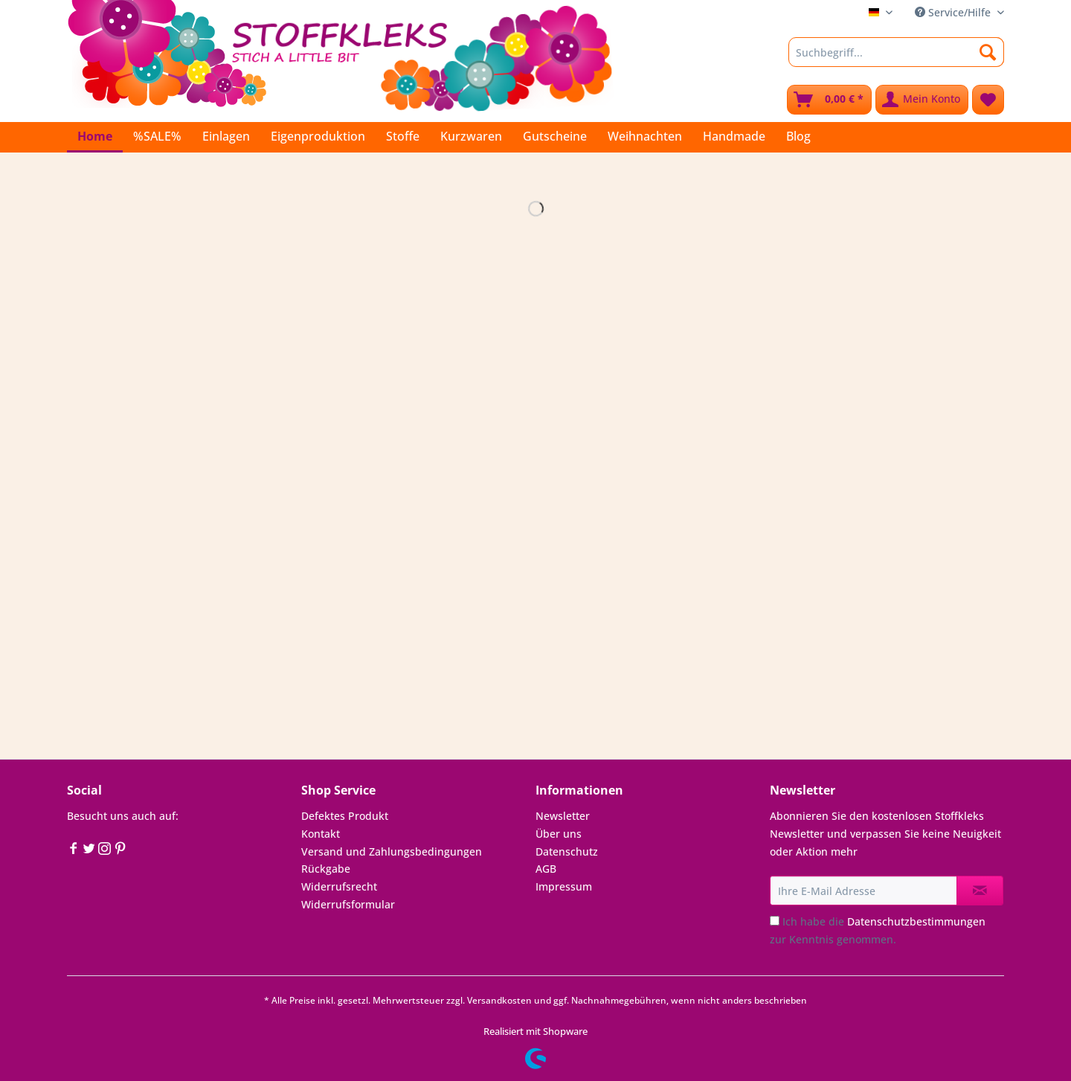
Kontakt (320, 834)
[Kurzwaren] (471, 136)
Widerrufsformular (348, 904)
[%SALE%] (157, 136)
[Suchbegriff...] (896, 52)
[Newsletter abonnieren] (979, 890)
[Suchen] (988, 52)
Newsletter (563, 816)
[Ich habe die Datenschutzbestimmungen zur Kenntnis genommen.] (774, 921)
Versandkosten (499, 1000)
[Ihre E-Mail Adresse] (863, 890)
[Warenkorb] (829, 100)
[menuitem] (896, 59)
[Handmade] (734, 136)
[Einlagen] (226, 136)
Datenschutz (567, 851)
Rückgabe (325, 869)
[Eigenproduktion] (318, 136)
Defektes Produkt (344, 816)
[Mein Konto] (921, 100)
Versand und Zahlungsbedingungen (391, 851)
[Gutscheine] (554, 136)
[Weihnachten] (644, 136)
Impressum (564, 886)
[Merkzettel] (988, 100)
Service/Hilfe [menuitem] (954, 12)
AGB (546, 869)
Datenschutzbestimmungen (916, 921)
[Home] (95, 137)
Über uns (559, 834)
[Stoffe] (403, 136)
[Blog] (798, 136)
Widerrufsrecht (339, 886)
